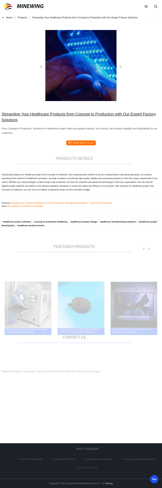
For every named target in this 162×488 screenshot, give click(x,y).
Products (22, 17)
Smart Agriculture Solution (99, 459)
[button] (146, 7)
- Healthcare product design (83, 222)
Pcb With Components (32, 459)
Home (9, 17)
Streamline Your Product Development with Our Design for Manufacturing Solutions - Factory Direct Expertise (61, 203)
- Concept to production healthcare (50, 222)
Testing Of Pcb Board (65, 459)
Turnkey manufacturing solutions (140, 459)
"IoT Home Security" (88, 467)
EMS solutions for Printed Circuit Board (25, 206)
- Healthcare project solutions (17, 222)
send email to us (81, 142)
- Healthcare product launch (30, 225)
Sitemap (109, 483)
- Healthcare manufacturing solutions (117, 222)
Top (154, 479)
